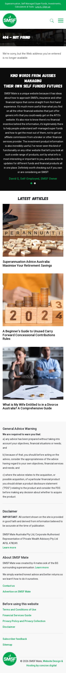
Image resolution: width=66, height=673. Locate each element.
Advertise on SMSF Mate (17, 591)
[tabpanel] (33, 135)
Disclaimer (9, 626)
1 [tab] (31, 183)
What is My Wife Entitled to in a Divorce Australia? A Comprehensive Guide (30, 406)
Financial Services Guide (17, 615)
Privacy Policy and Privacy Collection (24, 621)
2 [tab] (35, 183)
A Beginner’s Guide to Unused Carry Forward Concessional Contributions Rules (29, 335)
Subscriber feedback (15, 639)
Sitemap (7, 644)
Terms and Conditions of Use (19, 609)
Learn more (9, 547)
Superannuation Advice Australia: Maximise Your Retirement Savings (27, 263)
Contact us (9, 585)
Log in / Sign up (42, 7)
